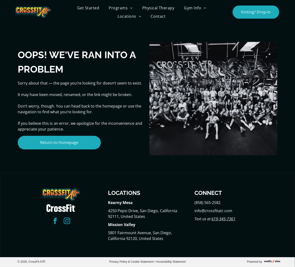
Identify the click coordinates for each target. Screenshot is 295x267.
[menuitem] (88, 8)
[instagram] (67, 221)
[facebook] (55, 221)
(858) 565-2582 (207, 202)
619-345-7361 (223, 219)
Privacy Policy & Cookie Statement (131, 261)
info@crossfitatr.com (213, 210)
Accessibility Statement (171, 261)
